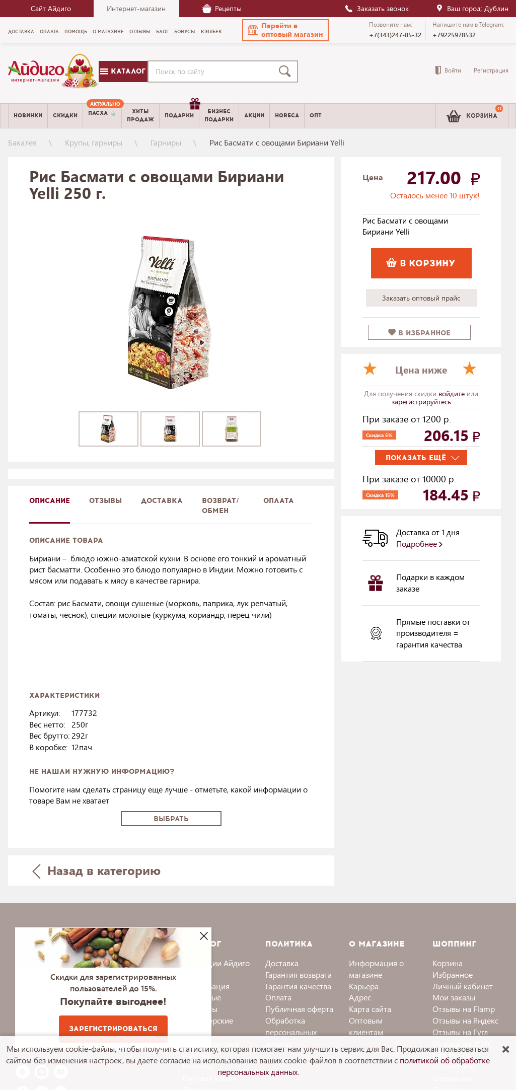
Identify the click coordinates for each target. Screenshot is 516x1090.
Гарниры (166, 142)
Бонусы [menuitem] (184, 31)
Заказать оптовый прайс (421, 298)
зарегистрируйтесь (421, 401)
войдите (452, 393)
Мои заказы (453, 997)
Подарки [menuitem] (182, 112)
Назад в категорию (96, 870)
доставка (162, 500)
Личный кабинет (462, 986)
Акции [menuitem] (254, 115)
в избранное (419, 333)
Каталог (122, 71)
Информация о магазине (376, 969)
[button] (285, 30)
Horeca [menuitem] (287, 115)
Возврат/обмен (220, 505)
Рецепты (222, 8)
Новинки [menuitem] (28, 115)
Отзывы (105, 500)
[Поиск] (287, 71)
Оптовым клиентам (366, 1026)
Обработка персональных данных (291, 1032)
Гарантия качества (298, 986)
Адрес (360, 997)
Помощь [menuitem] (75, 31)
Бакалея (22, 142)
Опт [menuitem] (316, 115)
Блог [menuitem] (162, 31)
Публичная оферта (299, 1008)
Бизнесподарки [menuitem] (219, 115)
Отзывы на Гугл (460, 1032)
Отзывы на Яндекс (465, 1020)
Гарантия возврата (298, 974)
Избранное (452, 974)
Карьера (364, 986)
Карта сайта (370, 1008)
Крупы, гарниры (93, 142)
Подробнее (419, 543)
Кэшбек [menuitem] (211, 31)
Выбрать (171, 819)
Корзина (447, 963)
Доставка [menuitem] (21, 31)
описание (49, 500)
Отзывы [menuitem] (140, 31)
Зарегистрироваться (113, 1029)
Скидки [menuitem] (65, 115)
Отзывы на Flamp (463, 1008)
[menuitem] (102, 116)
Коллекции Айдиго (216, 963)
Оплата (278, 500)
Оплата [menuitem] (49, 31)
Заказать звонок (376, 8)
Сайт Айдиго (51, 8)
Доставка (282, 963)
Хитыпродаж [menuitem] (140, 115)
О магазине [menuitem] (108, 31)
